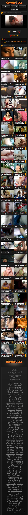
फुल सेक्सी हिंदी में (17, 462)
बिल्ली (15, 41)
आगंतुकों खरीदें (15, 380)
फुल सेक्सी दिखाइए (15, 425)
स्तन (19, 41)
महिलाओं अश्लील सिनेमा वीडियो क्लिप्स (14, 8)
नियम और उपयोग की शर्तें (14, 373)
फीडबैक (14, 370)
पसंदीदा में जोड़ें (15, 35)
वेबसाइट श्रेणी (22, 6)
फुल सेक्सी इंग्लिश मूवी (15, 422)
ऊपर (25, 512)
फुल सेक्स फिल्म (16, 418)
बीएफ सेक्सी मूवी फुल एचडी (15, 474)
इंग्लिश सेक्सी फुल (13, 392)
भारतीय (17, 41)
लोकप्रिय (6, 6)
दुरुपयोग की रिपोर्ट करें (15, 377)
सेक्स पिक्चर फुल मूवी (16, 502)
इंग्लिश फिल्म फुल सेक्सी (15, 390)
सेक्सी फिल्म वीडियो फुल (14, 2)
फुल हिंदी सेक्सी (13, 466)
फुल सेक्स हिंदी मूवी (15, 420)
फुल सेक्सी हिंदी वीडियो (15, 464)
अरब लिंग (12, 41)
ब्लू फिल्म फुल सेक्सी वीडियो (14, 484)
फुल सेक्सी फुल (17, 434)
